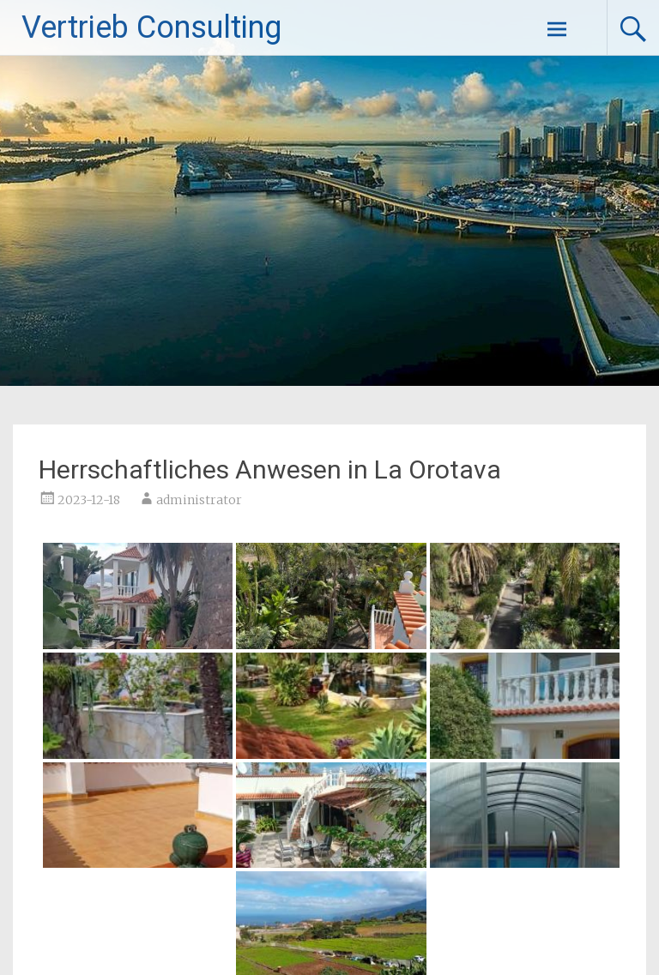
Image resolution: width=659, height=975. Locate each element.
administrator (199, 500)
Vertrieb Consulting (151, 27)
